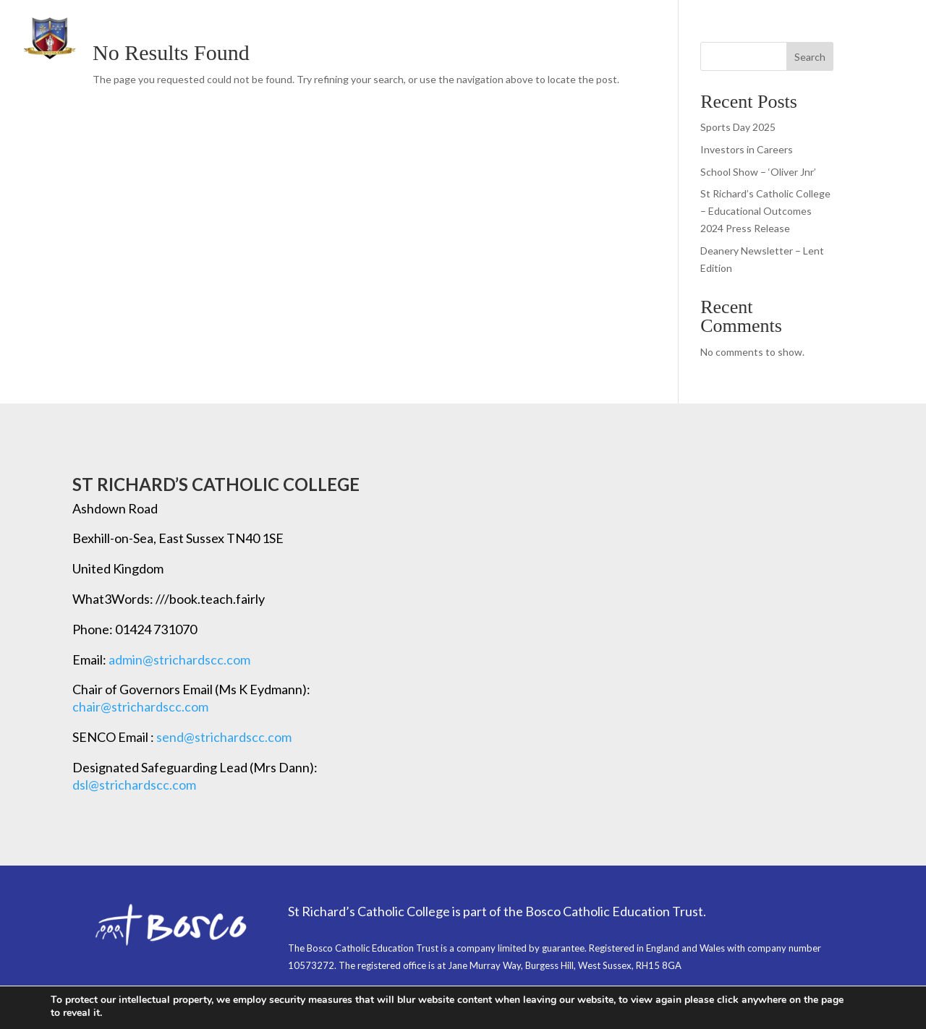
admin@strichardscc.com (179, 659)
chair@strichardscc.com (140, 706)
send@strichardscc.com (224, 737)
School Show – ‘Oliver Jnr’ (758, 172)
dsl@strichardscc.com (134, 785)
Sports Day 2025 (738, 127)
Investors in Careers (746, 149)
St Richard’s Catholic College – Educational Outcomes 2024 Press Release (765, 210)
